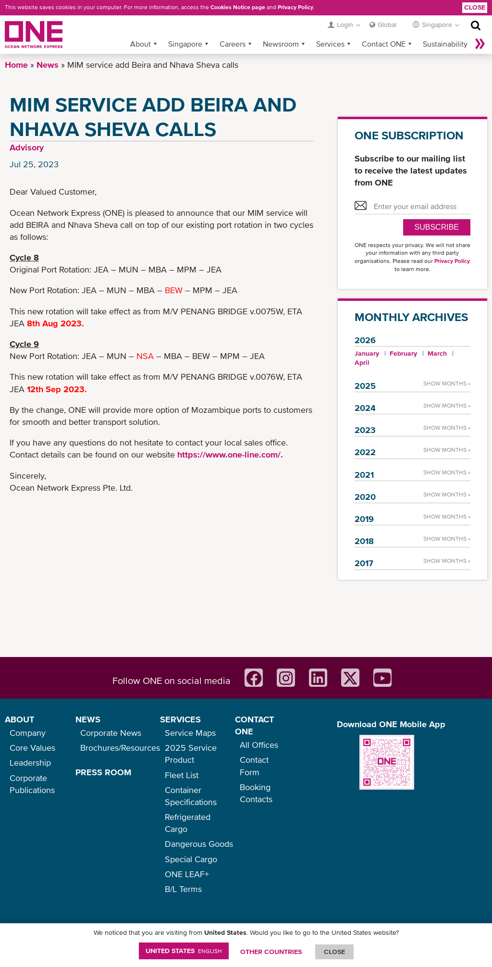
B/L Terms (183, 889)
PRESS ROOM (103, 772)
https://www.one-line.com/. (230, 454)
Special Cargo (191, 859)
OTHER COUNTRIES (271, 951)
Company (28, 733)
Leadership (30, 762)
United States (184, 951)
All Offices (259, 745)
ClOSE (334, 951)
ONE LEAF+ (187, 874)
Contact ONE (384, 43)
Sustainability (445, 43)
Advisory (27, 147)
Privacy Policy (295, 7)
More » (480, 44)
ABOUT (19, 719)
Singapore (185, 43)
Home (16, 65)
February (403, 353)
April (362, 362)
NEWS (87, 719)
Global (387, 24)
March (437, 353)
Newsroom (281, 43)
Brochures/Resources (120, 748)
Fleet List (181, 775)
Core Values (32, 748)
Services (330, 43)
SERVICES (180, 719)
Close (474, 7)
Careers (233, 43)
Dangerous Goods (199, 844)
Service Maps (190, 733)
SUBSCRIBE (437, 227)
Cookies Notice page (237, 7)
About (140, 43)
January (367, 353)
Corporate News (110, 733)
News (48, 65)
